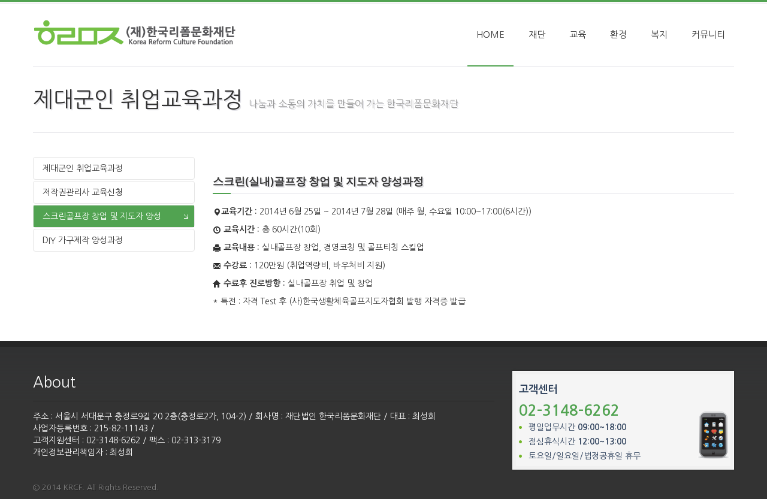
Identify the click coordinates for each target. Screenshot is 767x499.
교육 (577, 30)
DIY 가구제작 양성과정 (83, 236)
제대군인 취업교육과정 (83, 165)
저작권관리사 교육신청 (83, 189)
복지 (659, 30)
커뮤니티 (708, 30)
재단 (537, 30)
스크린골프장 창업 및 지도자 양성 (102, 212)
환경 (618, 30)
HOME (490, 30)
